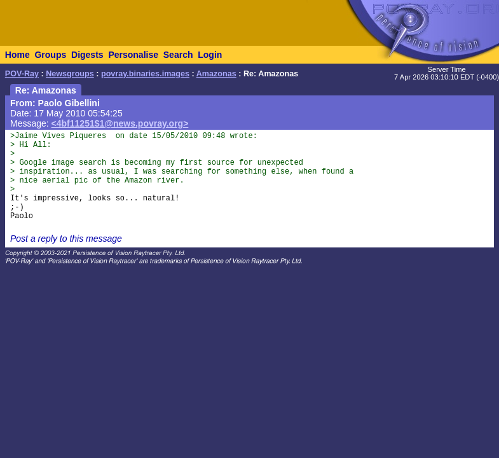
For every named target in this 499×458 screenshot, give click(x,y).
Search (178, 55)
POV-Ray (22, 73)
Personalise (133, 55)
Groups (50, 55)
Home (17, 55)
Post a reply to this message (66, 238)
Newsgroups (70, 73)
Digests (87, 55)
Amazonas (216, 73)
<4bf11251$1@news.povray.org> (120, 123)
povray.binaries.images (145, 73)
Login (210, 55)
